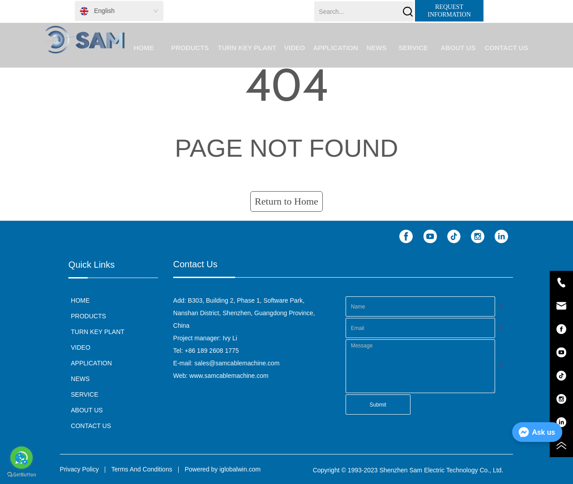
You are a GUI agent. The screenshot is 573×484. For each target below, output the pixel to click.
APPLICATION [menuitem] (335, 47)
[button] (190, 47)
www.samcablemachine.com (229, 375)
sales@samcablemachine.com (236, 363)
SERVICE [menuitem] (413, 47)
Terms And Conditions (141, 469)
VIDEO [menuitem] (294, 47)
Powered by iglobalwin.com (222, 469)
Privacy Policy (79, 469)
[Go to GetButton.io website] (21, 475)
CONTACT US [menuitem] (506, 47)
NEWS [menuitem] (376, 47)
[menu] (326, 47)
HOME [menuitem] (144, 47)
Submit (377, 405)
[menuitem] (190, 47)
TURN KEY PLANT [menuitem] (247, 47)
